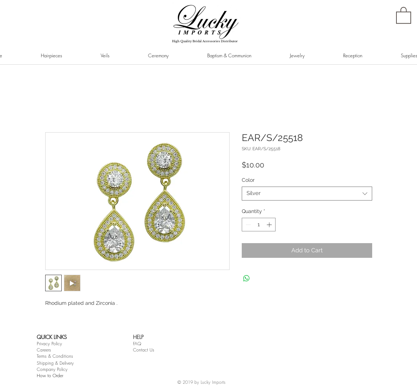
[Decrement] (247, 224)
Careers (44, 350)
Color (248, 180)
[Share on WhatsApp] (246, 278)
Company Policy (52, 369)
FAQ (137, 343)
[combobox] (307, 194)
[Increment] (269, 224)
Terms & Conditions (55, 356)
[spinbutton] (258, 224)
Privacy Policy (49, 343)
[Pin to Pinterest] (55, 78)
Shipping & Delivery (55, 363)
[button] (403, 15)
